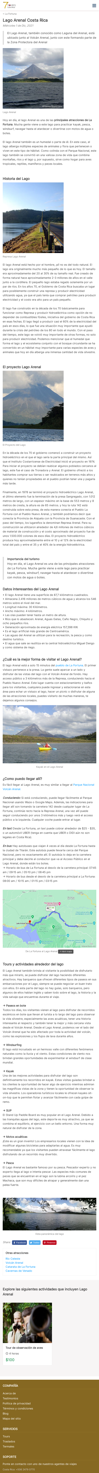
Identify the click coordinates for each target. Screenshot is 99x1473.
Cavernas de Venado (19, 1270)
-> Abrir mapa (66, 951)
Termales (8, 1446)
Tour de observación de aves (24, 1347)
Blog (5, 1413)
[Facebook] (19, 1242)
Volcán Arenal (14, 1262)
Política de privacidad (17, 1403)
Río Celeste (13, 1258)
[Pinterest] (50, 1242)
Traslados (9, 1441)
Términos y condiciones (18, 1408)
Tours (6, 1436)
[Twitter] (35, 1242)
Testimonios (10, 1398)
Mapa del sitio (12, 1418)
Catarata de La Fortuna (20, 1266)
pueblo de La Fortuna (69, 665)
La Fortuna (11, 13)
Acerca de (9, 1393)
